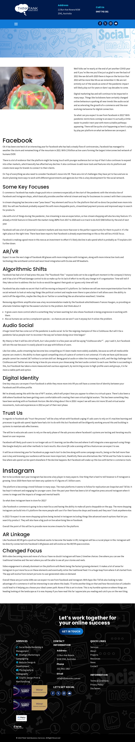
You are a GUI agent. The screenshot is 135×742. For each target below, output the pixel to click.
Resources (95, 658)
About (93, 651)
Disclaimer (95, 688)
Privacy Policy (96, 684)
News (93, 662)
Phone (60, 664)
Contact (94, 666)
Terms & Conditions (99, 680)
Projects (94, 654)
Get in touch (71, 631)
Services (94, 647)
